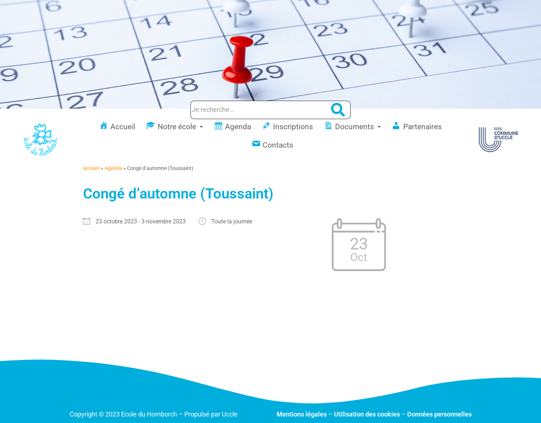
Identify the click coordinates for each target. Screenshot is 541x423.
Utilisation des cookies (367, 414)
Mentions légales (302, 414)
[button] (174, 127)
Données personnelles (439, 414)
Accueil (91, 168)
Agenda (113, 168)
